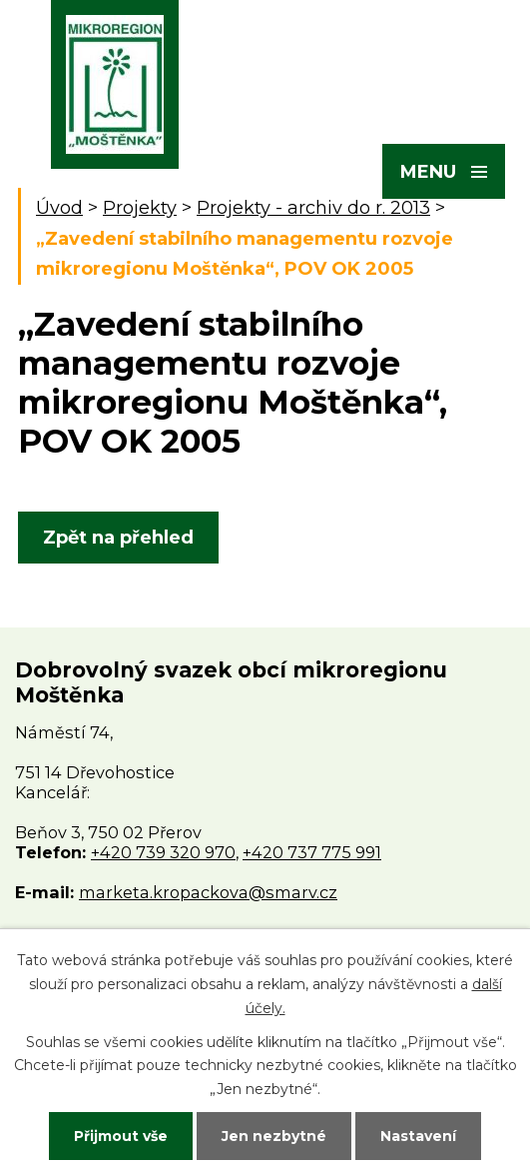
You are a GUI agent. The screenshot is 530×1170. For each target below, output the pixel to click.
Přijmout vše (121, 1136)
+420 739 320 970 (163, 852)
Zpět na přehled (118, 538)
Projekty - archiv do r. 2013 (313, 208)
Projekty (140, 208)
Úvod (59, 208)
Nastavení (418, 1136)
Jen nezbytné (274, 1136)
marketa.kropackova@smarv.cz (208, 892)
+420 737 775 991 (312, 852)
